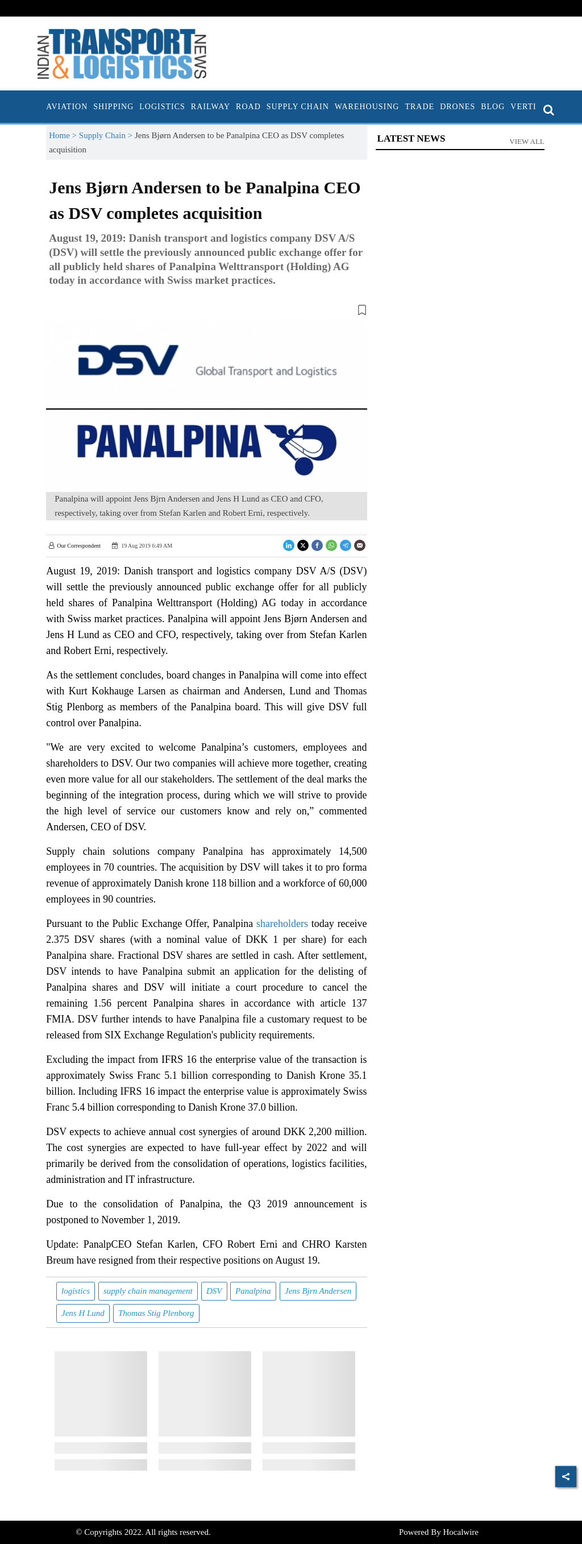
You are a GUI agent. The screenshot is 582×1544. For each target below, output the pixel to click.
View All (526, 141)
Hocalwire (461, 1532)
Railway (210, 106)
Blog (493, 106)
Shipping (113, 106)
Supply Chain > (107, 135)
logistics (75, 1290)
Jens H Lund (83, 1313)
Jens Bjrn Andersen (318, 1290)
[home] (40, 106)
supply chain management (148, 1290)
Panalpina (253, 1290)
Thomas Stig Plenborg (156, 1313)
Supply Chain (298, 106)
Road (248, 106)
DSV (214, 1290)
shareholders (282, 923)
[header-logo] (122, 52)
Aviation (67, 106)
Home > (64, 135)
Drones (457, 106)
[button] (206, 312)
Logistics (162, 106)
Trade (419, 106)
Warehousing (367, 106)
